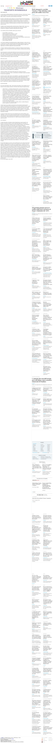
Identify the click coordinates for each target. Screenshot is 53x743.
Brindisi (34, 447)
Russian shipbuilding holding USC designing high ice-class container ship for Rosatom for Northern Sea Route (46, 486)
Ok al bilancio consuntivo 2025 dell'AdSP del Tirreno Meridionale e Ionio (47, 577)
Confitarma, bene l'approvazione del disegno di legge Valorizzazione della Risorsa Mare (36, 542)
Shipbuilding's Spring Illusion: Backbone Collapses (36, 484)
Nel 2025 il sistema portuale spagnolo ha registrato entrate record (36, 122)
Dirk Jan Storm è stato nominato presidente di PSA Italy (35, 601)
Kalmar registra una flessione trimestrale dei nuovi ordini (47, 400)
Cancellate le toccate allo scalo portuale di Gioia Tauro (36, 298)
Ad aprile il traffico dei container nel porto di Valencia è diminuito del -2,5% (36, 31)
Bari (33, 446)
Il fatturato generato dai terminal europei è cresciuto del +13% (47, 733)
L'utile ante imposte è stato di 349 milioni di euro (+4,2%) (36, 127)
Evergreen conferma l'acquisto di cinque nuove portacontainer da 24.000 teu (36, 184)
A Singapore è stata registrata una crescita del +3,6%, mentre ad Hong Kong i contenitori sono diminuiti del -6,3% (47, 91)
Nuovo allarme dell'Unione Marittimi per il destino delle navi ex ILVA (47, 197)
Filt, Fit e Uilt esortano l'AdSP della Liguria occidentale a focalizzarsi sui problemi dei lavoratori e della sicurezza (36, 579)
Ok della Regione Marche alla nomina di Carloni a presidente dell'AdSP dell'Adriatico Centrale (47, 257)
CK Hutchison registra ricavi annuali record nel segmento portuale (47, 728)
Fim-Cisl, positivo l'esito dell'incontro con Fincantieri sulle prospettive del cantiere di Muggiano (47, 355)
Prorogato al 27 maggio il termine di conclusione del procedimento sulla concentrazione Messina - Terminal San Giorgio (36, 721)
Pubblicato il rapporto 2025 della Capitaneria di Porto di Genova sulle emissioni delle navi (36, 625)
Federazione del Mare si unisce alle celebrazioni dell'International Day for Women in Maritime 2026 (47, 144)
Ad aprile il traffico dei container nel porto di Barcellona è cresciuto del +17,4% (36, 109)
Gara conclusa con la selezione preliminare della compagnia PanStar (47, 191)
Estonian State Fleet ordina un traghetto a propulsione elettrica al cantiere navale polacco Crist (36, 21)
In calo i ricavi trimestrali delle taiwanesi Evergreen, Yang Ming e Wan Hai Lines (47, 648)
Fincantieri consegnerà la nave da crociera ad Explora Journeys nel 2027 (36, 335)
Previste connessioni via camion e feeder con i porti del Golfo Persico (47, 428)
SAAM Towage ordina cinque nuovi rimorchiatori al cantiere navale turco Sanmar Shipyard (36, 83)
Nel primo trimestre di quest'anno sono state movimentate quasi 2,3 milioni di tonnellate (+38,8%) (35, 559)
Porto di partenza (47, 134)
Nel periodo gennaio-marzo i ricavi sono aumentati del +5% (47, 404)
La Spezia (42, 446)
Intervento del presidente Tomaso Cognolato (41, 498)
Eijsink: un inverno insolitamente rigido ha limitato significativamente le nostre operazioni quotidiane (47, 249)
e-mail (13, 738)
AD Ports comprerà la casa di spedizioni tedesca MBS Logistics (47, 157)
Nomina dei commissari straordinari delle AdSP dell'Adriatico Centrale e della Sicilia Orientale (47, 528)
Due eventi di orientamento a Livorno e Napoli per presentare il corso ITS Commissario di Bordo (47, 318)
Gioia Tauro (42, 445)
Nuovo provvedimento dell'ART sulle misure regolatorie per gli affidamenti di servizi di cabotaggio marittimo (36, 529)
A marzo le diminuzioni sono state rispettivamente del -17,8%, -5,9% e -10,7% (47, 654)
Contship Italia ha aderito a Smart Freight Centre (47, 690)
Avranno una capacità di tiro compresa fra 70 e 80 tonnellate (36, 88)
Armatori (34, 456)
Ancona (34, 444)
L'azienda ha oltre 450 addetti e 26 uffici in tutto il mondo (47, 162)
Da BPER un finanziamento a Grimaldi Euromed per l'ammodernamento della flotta (36, 69)
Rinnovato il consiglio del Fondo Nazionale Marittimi (47, 293)
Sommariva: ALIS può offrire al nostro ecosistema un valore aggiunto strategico (36, 178)
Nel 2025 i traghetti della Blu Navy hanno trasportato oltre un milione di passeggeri (47, 682)
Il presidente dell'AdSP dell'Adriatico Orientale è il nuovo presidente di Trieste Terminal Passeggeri (47, 332)
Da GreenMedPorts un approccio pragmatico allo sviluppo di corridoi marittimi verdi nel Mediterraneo (47, 661)
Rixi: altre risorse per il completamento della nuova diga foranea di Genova (36, 588)
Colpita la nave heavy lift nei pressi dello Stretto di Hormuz (36, 389)
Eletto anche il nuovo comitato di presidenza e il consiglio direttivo (36, 287)
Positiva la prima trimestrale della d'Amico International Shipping (35, 317)
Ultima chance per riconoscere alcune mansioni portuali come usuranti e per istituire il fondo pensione (36, 220)
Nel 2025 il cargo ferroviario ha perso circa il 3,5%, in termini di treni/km (36, 103)
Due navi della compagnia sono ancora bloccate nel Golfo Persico (36, 272)
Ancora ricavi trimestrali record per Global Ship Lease (47, 31)
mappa (48, 452)
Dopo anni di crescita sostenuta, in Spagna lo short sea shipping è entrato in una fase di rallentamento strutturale (36, 158)
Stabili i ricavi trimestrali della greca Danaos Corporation (36, 268)
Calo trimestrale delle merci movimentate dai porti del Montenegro (47, 230)
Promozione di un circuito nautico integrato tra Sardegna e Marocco (36, 60)
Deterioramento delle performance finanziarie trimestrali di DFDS (47, 389)
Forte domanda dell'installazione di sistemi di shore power (47, 642)
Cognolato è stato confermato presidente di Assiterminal (35, 282)
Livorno (42, 447)
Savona (48, 446)
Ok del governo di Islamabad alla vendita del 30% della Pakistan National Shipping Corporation (47, 109)
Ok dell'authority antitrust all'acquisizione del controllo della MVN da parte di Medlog (36, 715)
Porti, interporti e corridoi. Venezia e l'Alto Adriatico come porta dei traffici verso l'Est (41, 11)
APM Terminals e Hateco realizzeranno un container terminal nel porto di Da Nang (36, 637)
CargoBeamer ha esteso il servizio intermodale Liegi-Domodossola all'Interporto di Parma (47, 703)
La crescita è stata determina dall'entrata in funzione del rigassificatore (47, 288)
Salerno (48, 445)
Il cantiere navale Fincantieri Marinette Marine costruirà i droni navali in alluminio (47, 715)
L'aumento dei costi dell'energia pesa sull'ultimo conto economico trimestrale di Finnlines (42, 380)
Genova (42, 444)
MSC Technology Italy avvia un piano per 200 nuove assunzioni (36, 256)
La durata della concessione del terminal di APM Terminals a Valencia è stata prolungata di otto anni (36, 671)
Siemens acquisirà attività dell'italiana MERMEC (47, 219)
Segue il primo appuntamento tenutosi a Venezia (47, 628)
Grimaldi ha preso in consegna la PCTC (36, 681)
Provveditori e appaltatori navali (46, 457)
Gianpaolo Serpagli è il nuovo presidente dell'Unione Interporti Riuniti (36, 660)
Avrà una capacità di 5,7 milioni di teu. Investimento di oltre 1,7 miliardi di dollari (36, 642)
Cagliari (34, 448)
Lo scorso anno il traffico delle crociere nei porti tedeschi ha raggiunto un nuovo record (36, 143)
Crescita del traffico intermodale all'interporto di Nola (36, 230)
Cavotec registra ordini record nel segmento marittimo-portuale (47, 637)
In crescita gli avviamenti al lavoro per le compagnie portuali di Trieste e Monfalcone (36, 411)
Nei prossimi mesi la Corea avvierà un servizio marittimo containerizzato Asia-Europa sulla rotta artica (47, 185)
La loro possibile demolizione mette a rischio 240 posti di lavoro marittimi (47, 202)
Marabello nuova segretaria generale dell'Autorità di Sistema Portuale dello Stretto (47, 368)
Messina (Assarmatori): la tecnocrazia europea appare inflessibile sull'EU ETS (47, 304)
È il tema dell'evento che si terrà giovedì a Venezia (40, 15)
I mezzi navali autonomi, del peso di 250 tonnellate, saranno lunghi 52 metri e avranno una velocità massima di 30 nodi (47, 721)
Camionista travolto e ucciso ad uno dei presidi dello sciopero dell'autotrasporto (36, 728)
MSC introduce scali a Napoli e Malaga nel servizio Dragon (36, 293)
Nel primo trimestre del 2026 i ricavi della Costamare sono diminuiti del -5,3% (47, 410)
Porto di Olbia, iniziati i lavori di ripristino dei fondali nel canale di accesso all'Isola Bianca (36, 342)
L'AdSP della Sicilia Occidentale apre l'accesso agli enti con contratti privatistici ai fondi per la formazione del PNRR (36, 615)
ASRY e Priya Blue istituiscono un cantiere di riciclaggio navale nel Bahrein (47, 68)
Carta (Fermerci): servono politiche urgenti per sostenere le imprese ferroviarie (36, 98)
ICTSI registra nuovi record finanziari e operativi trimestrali (36, 421)
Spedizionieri (35, 457)
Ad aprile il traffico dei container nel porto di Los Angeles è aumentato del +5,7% (47, 269)
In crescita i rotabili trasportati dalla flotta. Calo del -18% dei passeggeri (47, 394)
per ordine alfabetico (48, 136)
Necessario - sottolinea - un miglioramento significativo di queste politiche (47, 310)
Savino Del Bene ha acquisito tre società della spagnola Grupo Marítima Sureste (36, 355)
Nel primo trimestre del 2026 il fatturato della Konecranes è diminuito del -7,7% (47, 517)
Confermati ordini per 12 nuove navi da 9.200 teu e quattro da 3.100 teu (47, 415)
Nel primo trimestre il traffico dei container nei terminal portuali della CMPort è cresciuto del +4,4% (36, 702)
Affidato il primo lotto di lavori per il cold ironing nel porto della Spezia (36, 517)
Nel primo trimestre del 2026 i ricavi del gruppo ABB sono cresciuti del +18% (36, 691)
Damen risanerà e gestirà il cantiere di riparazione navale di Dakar (47, 342)
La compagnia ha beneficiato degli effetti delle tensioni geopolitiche (36, 323)
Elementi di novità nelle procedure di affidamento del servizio (36, 535)
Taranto (48, 447)
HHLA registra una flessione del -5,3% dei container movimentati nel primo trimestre (47, 243)
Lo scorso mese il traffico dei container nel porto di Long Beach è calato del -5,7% (47, 83)
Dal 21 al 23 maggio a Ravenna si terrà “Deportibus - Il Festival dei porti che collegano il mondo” (36, 401)
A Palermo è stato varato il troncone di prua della (36, 330)
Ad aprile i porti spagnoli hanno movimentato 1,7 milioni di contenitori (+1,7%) (47, 21)
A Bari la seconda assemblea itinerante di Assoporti (47, 624)
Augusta (34, 445)
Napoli (42, 448)
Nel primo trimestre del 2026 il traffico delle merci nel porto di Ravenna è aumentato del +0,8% (47, 282)
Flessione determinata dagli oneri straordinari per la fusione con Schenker (47, 559)
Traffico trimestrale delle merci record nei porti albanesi (36, 554)
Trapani (48, 448)
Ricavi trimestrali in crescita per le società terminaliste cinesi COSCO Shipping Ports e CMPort (47, 589)
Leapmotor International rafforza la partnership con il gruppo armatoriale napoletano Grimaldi (47, 122)
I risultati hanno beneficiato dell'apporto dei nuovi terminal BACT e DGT (36, 425)
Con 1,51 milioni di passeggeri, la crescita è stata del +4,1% (36, 149)
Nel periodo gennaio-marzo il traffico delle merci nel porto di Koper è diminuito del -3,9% (41, 209)
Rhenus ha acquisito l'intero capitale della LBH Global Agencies (47, 613)
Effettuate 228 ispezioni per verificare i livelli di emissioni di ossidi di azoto (36, 631)
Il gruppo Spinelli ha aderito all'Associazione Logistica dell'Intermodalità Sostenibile (36, 172)
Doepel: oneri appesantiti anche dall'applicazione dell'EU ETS (42, 384)
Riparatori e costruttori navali (45, 456)
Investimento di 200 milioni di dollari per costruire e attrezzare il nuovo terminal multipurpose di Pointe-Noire (47, 172)
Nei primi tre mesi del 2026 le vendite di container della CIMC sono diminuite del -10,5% (47, 602)
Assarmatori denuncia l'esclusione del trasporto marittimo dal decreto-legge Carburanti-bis (36, 243)
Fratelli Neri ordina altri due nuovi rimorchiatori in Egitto (47, 98)
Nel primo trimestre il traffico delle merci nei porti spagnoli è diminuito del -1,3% (47, 670)
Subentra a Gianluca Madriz (47, 337)
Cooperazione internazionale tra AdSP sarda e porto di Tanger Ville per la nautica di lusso (36, 54)
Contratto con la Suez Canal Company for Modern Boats (47, 103)
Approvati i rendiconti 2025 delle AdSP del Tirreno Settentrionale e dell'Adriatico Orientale (47, 542)
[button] (51, 5)
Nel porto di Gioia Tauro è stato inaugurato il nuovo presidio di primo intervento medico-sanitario (47, 55)
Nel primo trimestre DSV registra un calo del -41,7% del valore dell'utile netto (47, 554)
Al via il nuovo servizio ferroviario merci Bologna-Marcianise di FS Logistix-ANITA (36, 648)
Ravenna (48, 444)
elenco (38, 452)
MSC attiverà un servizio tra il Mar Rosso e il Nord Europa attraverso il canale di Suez (47, 422)
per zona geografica (48, 137)
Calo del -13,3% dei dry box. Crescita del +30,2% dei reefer (47, 607)
